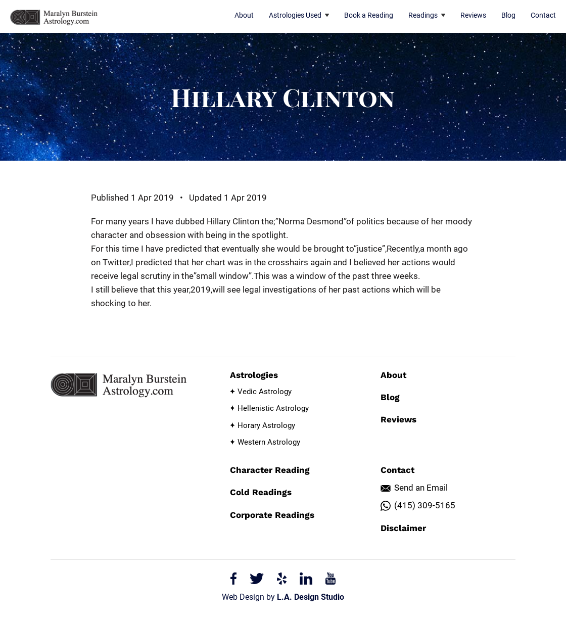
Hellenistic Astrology (273, 408)
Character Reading (270, 470)
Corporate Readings (272, 515)
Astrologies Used (299, 15)
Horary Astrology (266, 425)
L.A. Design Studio (310, 597)
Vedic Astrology (265, 391)
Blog (508, 15)
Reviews (473, 15)
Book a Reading (368, 15)
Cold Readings (261, 492)
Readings (426, 15)
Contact (543, 15)
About (244, 15)
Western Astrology (269, 442)
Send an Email (421, 488)
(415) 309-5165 (424, 505)
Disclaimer (403, 528)
